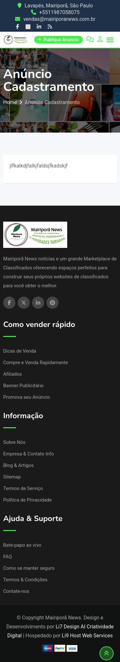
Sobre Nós (14, 442)
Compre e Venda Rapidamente (35, 362)
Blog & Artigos (18, 465)
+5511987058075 (59, 12)
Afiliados (12, 374)
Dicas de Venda (19, 351)
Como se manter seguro (28, 568)
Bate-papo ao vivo (22, 545)
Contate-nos (16, 591)
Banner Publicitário (23, 385)
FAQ (7, 557)
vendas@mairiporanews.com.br (59, 19)
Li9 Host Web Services (87, 636)
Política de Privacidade (27, 500)
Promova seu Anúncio (26, 397)
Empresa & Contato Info (28, 454)
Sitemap (12, 477)
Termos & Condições (25, 580)
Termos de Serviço (23, 488)
